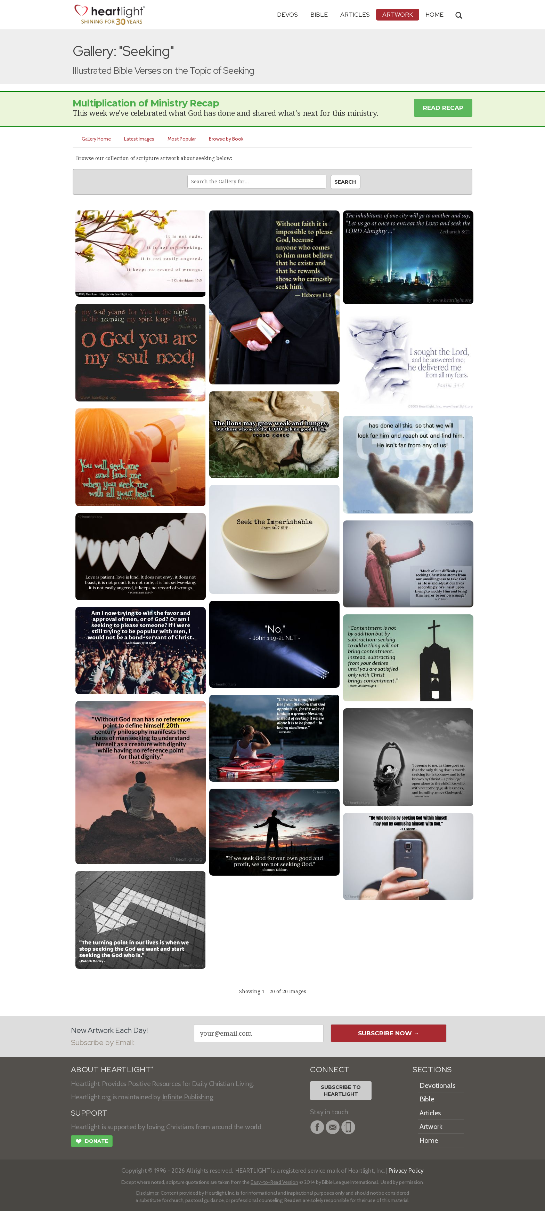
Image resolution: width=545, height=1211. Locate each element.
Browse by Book (226, 139)
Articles (355, 14)
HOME (434, 14)
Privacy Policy (406, 1170)
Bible (319, 14)
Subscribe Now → (389, 1033)
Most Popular (182, 139)
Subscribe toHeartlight (341, 1090)
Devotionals (437, 1085)
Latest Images (139, 139)
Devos (287, 14)
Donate (91, 1142)
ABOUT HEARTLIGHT (112, 1070)
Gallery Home (96, 139)
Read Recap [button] (443, 107)
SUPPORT (89, 1113)
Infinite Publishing (187, 1097)
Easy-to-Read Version (274, 1182)
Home (429, 1140)
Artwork (397, 14)
